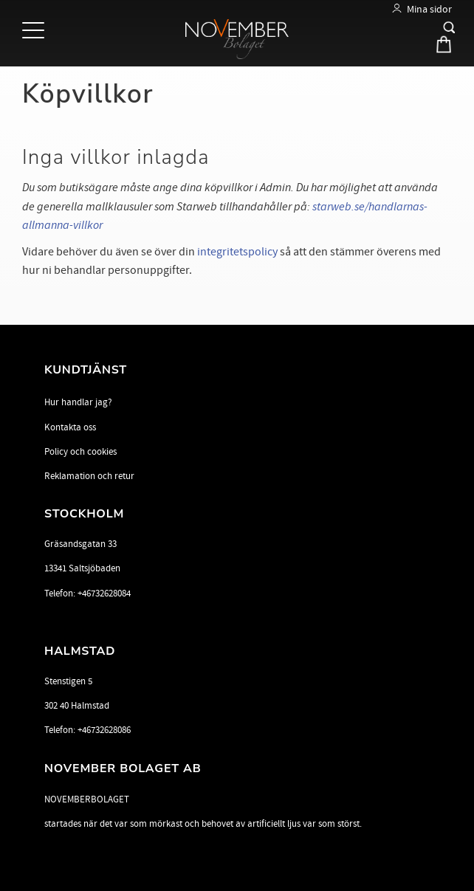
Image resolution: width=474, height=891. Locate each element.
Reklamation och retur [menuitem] (89, 476)
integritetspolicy (237, 251)
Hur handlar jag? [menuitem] (78, 402)
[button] (35, 31)
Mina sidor (429, 9)
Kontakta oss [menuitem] (70, 427)
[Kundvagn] (439, 47)
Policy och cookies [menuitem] (80, 452)
